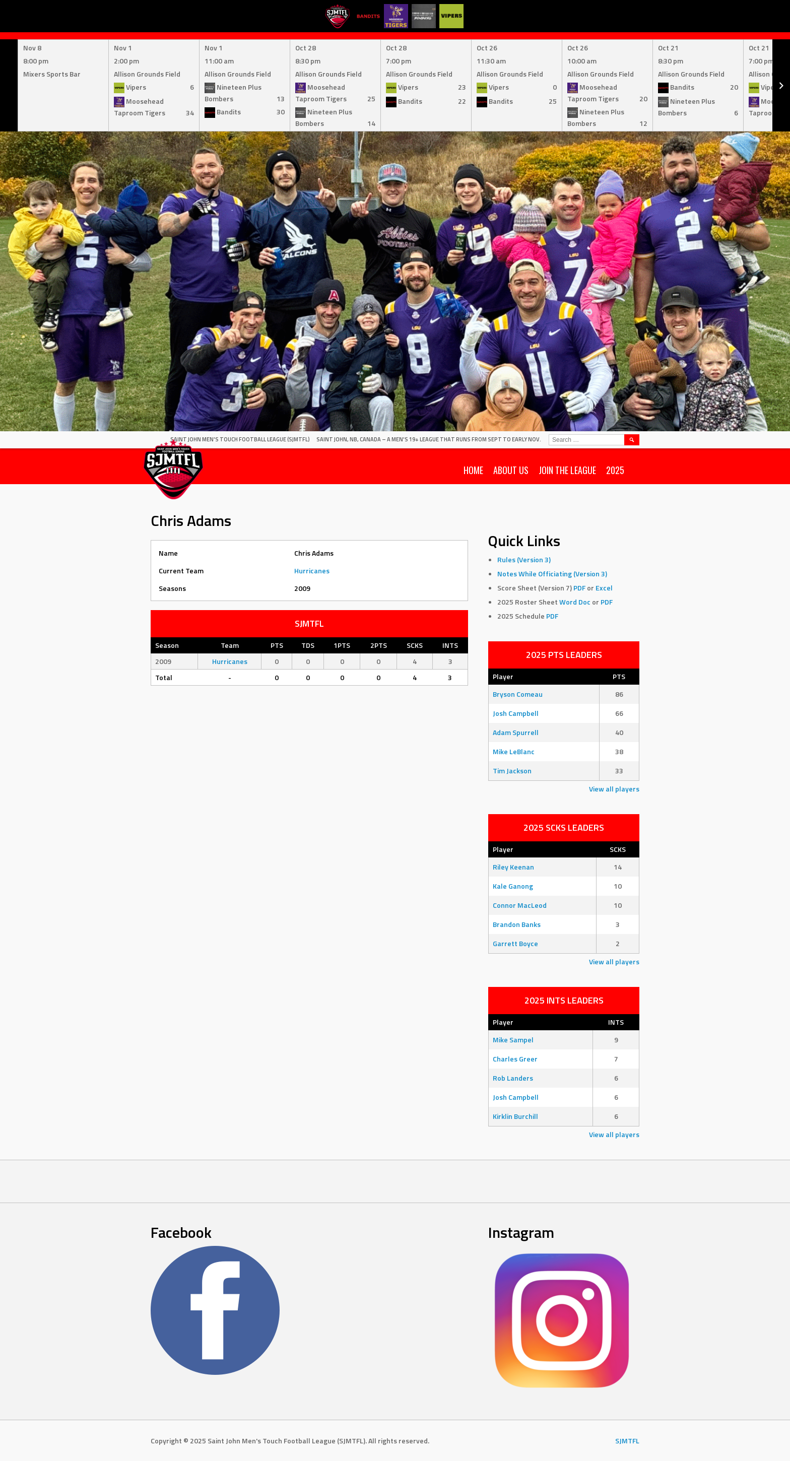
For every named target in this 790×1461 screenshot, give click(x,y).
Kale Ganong (513, 886)
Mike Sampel (513, 1039)
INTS (616, 1022)
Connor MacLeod (520, 905)
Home (473, 470)
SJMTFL (627, 1440)
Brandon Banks (517, 924)
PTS (619, 676)
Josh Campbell (516, 713)
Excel (604, 587)
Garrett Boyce (515, 943)
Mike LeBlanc (514, 751)
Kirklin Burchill (515, 1116)
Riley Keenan (513, 866)
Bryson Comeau (518, 694)
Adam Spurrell (516, 732)
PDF (579, 587)
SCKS (618, 849)
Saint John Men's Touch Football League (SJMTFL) (240, 439)
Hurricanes (312, 570)
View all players (614, 788)
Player (503, 676)
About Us (511, 470)
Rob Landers (513, 1078)
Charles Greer (515, 1058)
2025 (615, 470)
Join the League (567, 470)
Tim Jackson (512, 770)
